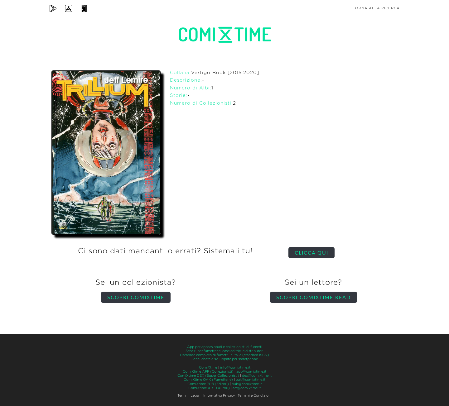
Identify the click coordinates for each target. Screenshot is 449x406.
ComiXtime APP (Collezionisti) (208, 371)
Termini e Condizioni (255, 395)
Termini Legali (188, 395)
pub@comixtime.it (247, 384)
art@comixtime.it (247, 388)
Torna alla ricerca (376, 8)
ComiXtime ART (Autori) (209, 388)
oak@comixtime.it (250, 379)
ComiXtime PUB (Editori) (208, 384)
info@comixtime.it (235, 367)
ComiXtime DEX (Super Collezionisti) (208, 375)
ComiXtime (208, 367)
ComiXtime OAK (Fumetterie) (208, 379)
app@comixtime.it (251, 371)
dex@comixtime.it (257, 375)
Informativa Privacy (219, 395)
